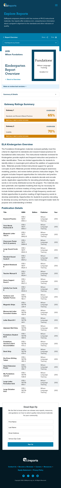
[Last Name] (30, 427)
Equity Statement (24, 470)
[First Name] (30, 422)
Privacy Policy (38, 470)
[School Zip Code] (30, 439)
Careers (39, 467)
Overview (51, 110)
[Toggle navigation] (56, 5)
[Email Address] (30, 433)
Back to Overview (13, 79)
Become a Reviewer (26, 467)
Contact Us (12, 467)
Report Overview (11, 37)
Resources (48, 467)
